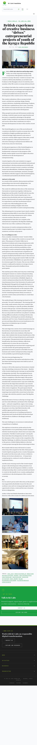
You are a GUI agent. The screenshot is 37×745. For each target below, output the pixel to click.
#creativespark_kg (20, 573)
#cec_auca (11, 573)
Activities (5, 660)
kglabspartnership (23, 580)
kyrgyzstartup (6, 582)
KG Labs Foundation (14, 3)
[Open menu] (34, 14)
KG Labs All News (25, 21)
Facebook (25, 683)
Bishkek (16, 575)
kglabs (21, 578)
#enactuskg (30, 573)
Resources (5, 665)
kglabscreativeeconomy (9, 580)
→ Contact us (8, 640)
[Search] (19, 9)
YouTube (18, 683)
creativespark (16, 577)
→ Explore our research (12, 645)
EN (22, 9)
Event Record (14, 578)
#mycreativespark (7, 575)
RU (27, 9)
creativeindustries (25, 575)
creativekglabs (7, 577)
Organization (6, 671)
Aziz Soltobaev (23, 47)
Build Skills (12, 21)
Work (3, 655)
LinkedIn (11, 683)
